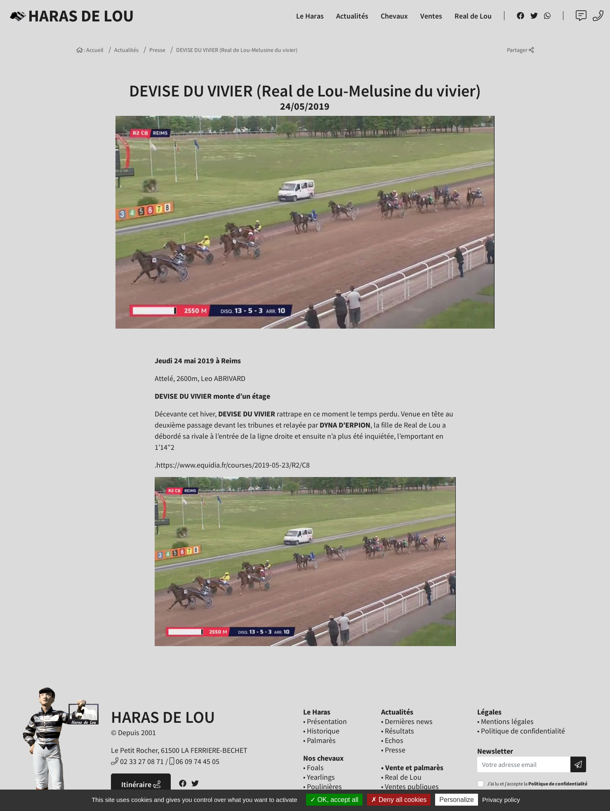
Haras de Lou (70, 15)
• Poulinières (322, 786)
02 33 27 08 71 (137, 761)
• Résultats (397, 731)
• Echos (392, 740)
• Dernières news (407, 721)
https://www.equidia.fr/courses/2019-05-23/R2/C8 (233, 465)
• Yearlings (319, 777)
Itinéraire (140, 784)
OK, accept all (334, 799)
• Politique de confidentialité (521, 731)
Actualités (126, 50)
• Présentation (325, 721)
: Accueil (90, 50)
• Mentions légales (505, 721)
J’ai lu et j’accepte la (537, 783)
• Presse (393, 750)
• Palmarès (319, 740)
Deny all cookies (398, 799)
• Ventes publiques (410, 786)
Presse (157, 50)
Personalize (456, 799)
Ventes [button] (431, 16)
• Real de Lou (401, 777)
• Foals (313, 767)
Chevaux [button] (394, 16)
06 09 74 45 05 (194, 761)
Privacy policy (501, 799)
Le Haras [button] (310, 16)
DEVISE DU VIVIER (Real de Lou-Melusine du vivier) (236, 50)
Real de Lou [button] (473, 16)
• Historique (321, 731)
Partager (520, 50)
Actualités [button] (352, 16)
